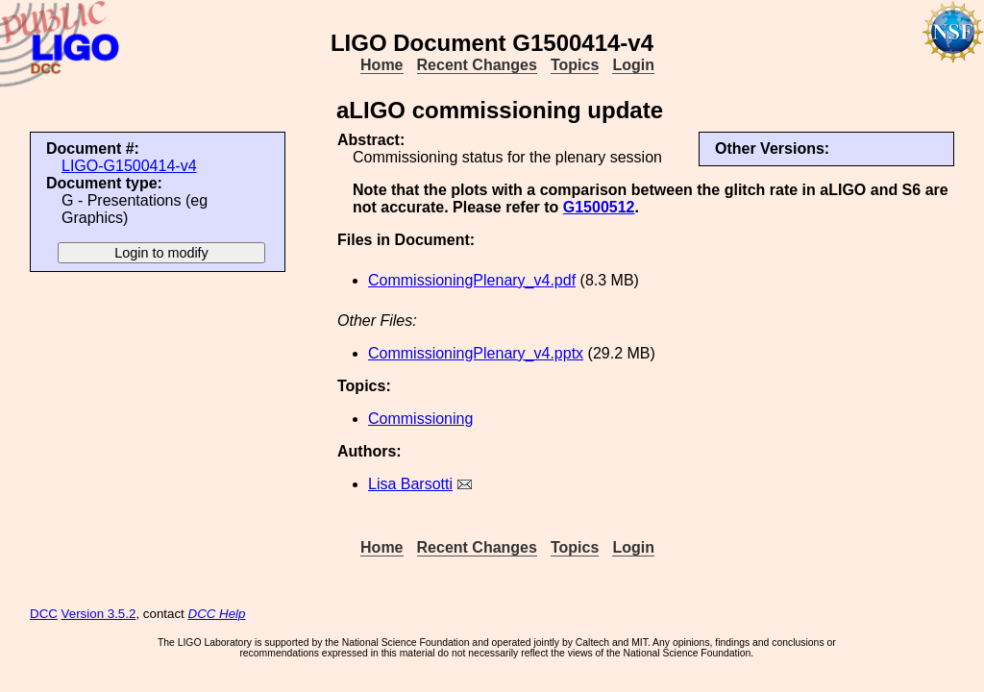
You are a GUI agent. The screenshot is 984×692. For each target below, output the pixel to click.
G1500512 (599, 207)
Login (633, 65)
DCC (44, 613)
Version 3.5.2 (99, 613)
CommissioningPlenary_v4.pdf (472, 280)
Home (381, 65)
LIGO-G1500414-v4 (129, 166)
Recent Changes (477, 65)
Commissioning (420, 418)
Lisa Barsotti (410, 484)
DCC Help (217, 613)
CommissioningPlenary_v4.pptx (475, 353)
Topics (575, 65)
